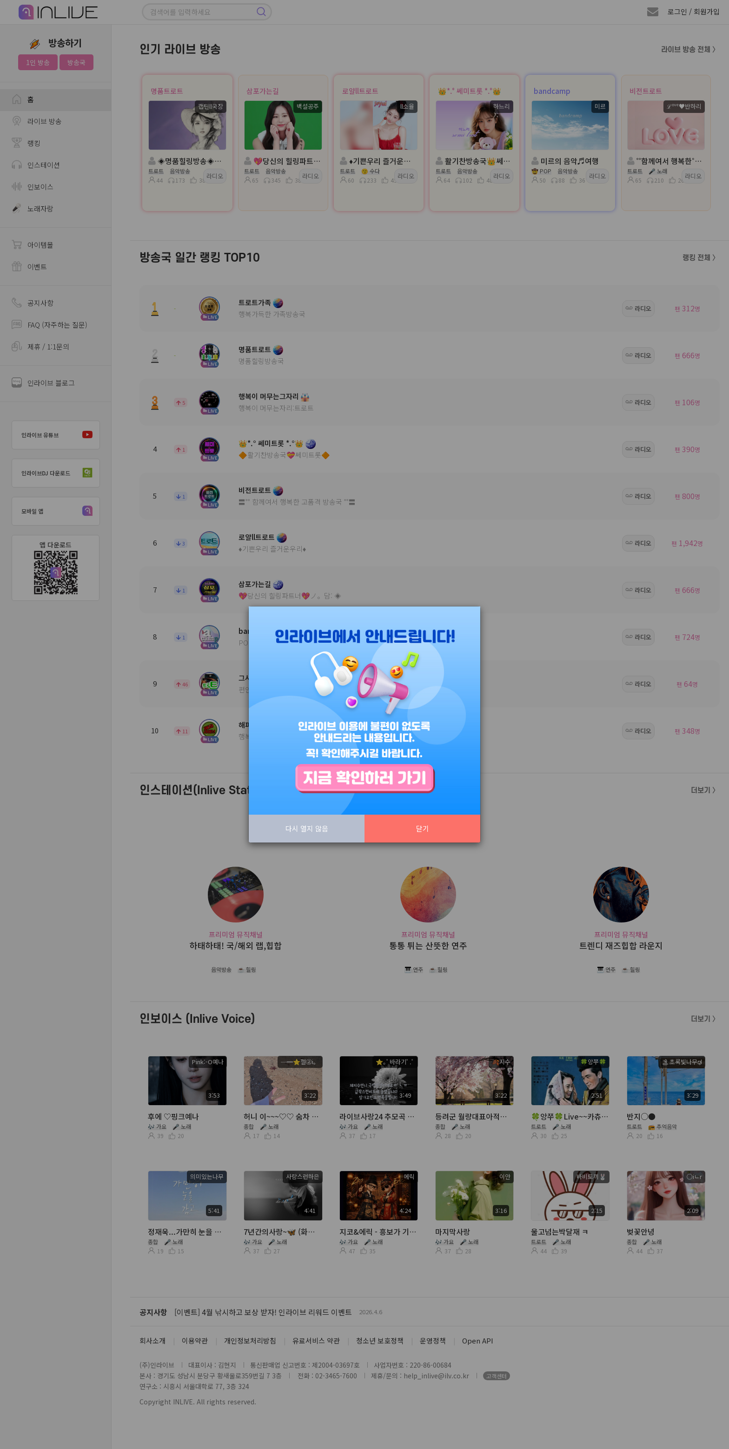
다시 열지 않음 (306, 828)
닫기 (422, 828)
